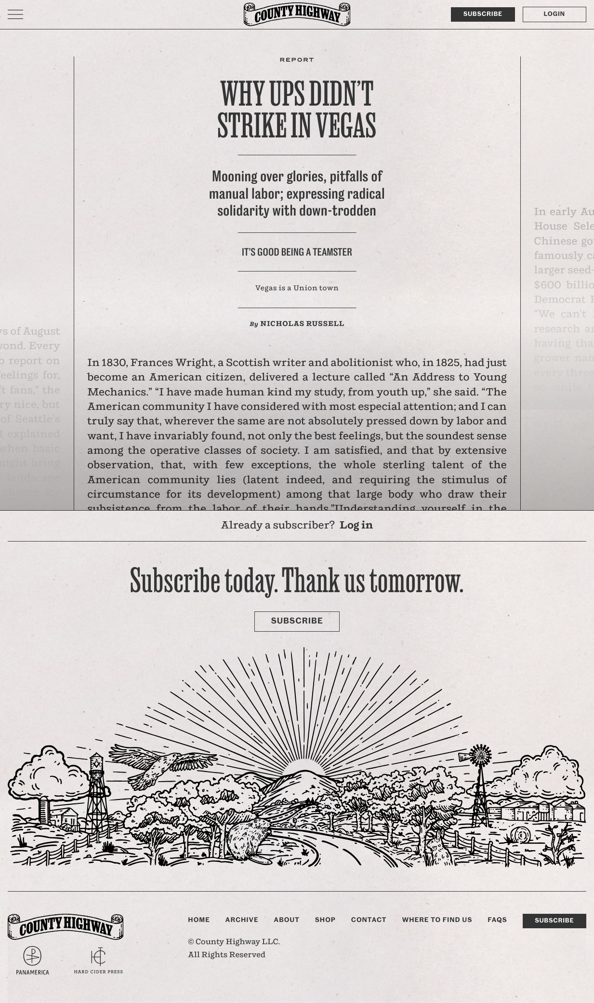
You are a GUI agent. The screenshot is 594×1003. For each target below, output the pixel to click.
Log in (356, 525)
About (287, 920)
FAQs (497, 920)
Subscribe (482, 14)
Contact (369, 920)
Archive (242, 920)
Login (554, 14)
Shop (325, 920)
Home (199, 920)
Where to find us (437, 920)
